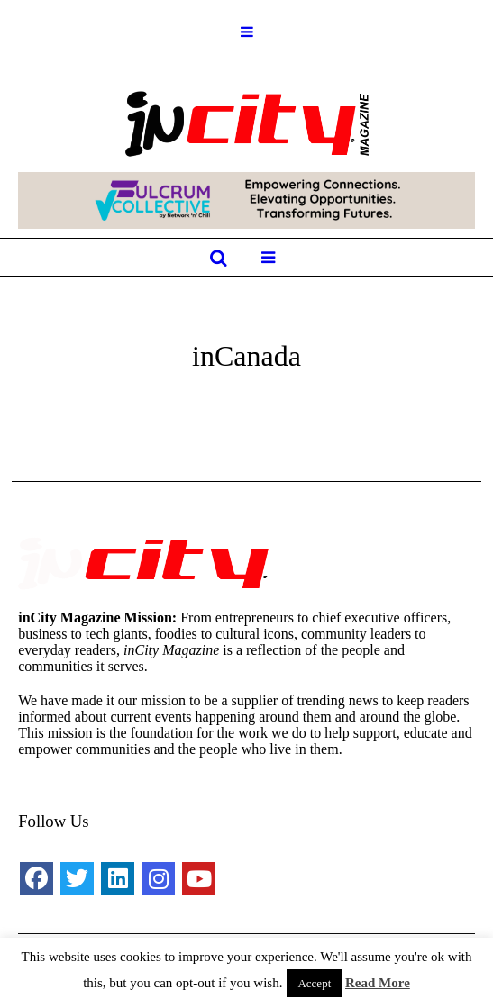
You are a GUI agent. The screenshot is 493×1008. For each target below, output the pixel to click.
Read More (377, 983)
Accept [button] (314, 983)
